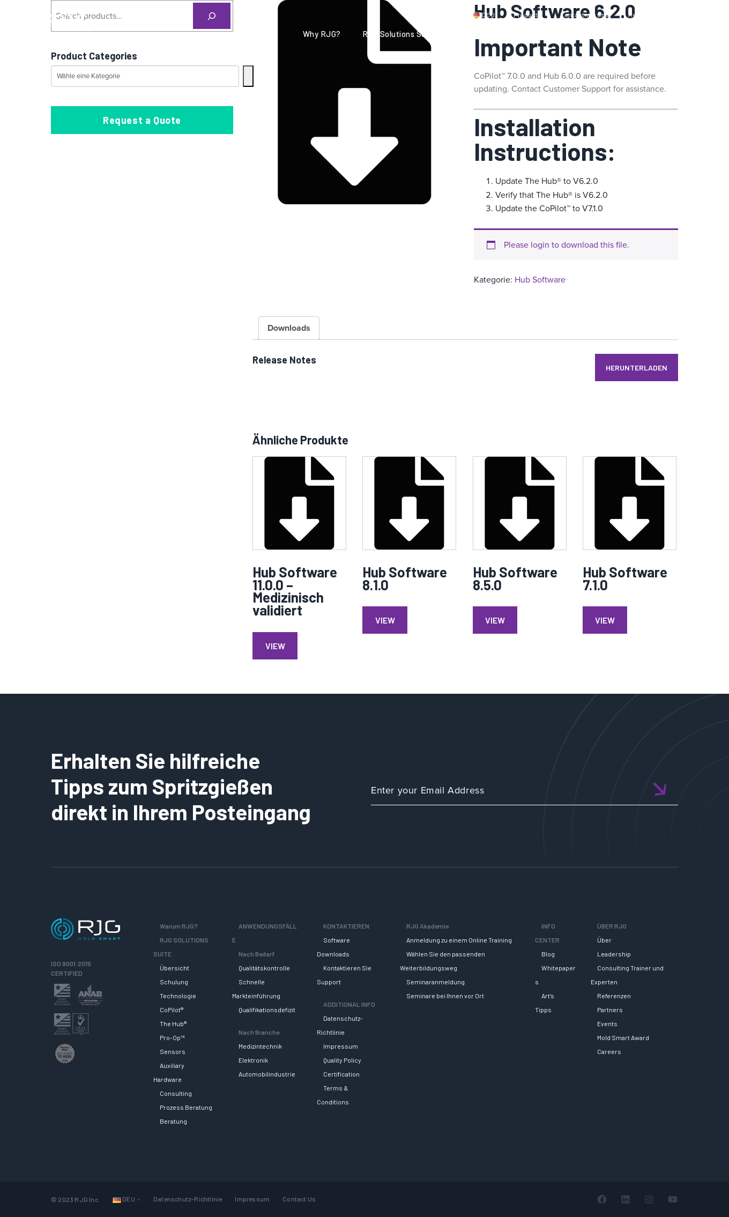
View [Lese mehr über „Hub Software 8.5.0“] (495, 620)
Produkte (527, 14)
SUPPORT (475, 34)
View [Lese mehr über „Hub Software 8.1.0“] (385, 620)
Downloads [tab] (288, 328)
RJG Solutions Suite (399, 34)
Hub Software (540, 279)
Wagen (691, 14)
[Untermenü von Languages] (138, 1199)
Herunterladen (636, 367)
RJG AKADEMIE (545, 34)
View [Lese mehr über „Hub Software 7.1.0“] (605, 620)
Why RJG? (322, 34)
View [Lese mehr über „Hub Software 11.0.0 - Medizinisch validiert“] (275, 646)
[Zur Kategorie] (248, 76)
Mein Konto (645, 14)
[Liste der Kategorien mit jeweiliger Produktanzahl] (145, 76)
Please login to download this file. (566, 245)
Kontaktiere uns (584, 14)
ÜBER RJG (688, 34)
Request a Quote (142, 120)
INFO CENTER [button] (621, 34)
